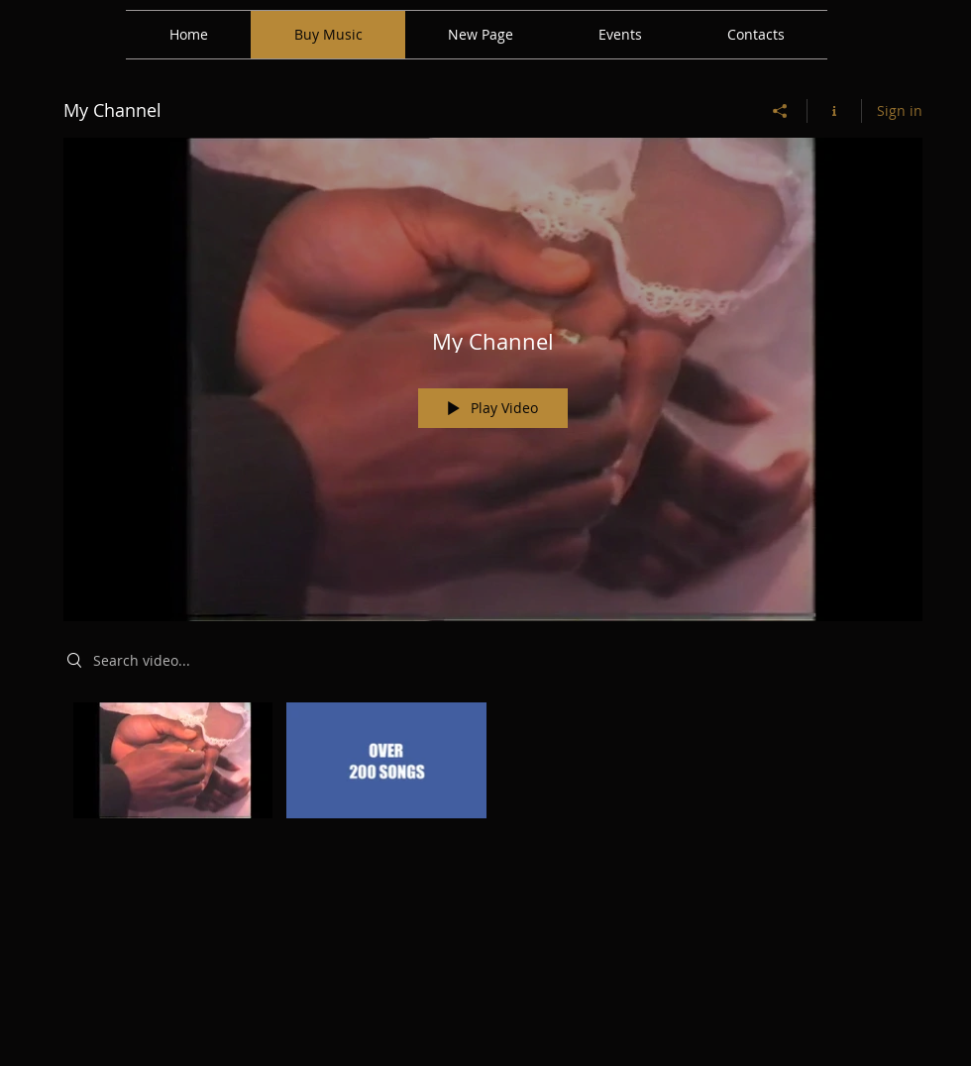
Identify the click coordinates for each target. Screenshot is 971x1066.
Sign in (899, 110)
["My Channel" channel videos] (492, 765)
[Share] (780, 111)
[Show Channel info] (835, 111)
